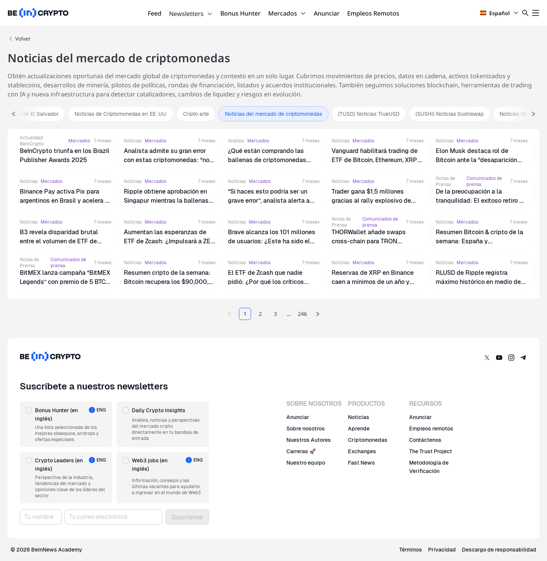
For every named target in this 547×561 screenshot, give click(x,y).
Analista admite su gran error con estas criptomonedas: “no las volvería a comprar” (166, 160)
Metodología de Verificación (429, 466)
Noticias (133, 141)
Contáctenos (425, 440)
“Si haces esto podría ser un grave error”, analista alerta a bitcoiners (269, 201)
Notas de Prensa (445, 181)
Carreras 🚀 (301, 451)
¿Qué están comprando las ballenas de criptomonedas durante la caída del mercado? (270, 160)
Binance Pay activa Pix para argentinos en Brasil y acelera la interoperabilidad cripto (65, 201)
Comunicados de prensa (484, 181)
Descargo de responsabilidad (499, 549)
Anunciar (327, 13)
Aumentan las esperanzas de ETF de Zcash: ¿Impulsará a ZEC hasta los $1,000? (169, 241)
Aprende (359, 428)
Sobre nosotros (305, 428)
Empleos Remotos (373, 13)
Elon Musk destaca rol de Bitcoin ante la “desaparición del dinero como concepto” (476, 160)
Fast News (361, 462)
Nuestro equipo (305, 462)
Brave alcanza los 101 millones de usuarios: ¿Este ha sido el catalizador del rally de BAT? (271, 241)
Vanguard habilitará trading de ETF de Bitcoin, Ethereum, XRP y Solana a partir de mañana (377, 160)
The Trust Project (430, 451)
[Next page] (317, 314)
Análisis (236, 141)
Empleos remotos (431, 428)
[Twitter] (487, 357)
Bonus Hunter (240, 13)
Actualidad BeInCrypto (32, 141)
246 (302, 313)
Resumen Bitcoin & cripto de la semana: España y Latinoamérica (479, 241)
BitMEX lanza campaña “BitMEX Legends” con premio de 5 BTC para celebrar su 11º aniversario (65, 282)
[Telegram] (523, 357)
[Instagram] (511, 357)
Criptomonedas (367, 440)
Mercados (287, 13)
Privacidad (442, 549)
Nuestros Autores (308, 440)
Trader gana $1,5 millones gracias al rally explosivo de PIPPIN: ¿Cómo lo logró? (371, 201)
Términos (410, 549)
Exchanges (362, 451)
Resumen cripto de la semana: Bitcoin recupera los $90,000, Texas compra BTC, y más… (167, 282)
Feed (154, 13)
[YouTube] (499, 357)
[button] (66, 424)
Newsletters (191, 13)
